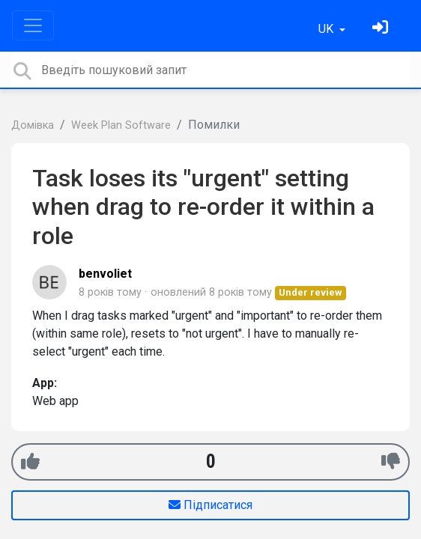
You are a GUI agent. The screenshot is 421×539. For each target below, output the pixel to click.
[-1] (390, 461)
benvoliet (105, 274)
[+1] (30, 461)
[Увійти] (382, 28)
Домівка (32, 125)
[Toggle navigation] (33, 25)
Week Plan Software (121, 125)
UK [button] (327, 29)
